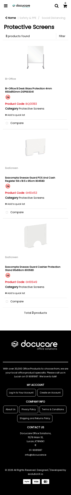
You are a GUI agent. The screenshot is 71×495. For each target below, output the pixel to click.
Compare (14, 123)
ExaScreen (11, 168)
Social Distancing (53, 18)
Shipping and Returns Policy (35, 418)
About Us (11, 409)
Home (10, 18)
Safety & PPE (28, 18)
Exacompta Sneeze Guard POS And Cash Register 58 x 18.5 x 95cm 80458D (30, 179)
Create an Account (50, 392)
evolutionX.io (35, 474)
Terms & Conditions (53, 409)
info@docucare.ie (35, 454)
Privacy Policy (29, 409)
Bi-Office (10, 78)
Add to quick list (15, 115)
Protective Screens (31, 108)
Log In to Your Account (21, 392)
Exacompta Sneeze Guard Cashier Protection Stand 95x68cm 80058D (32, 268)
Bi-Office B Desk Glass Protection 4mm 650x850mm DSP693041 (28, 90)
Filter (62, 36)
